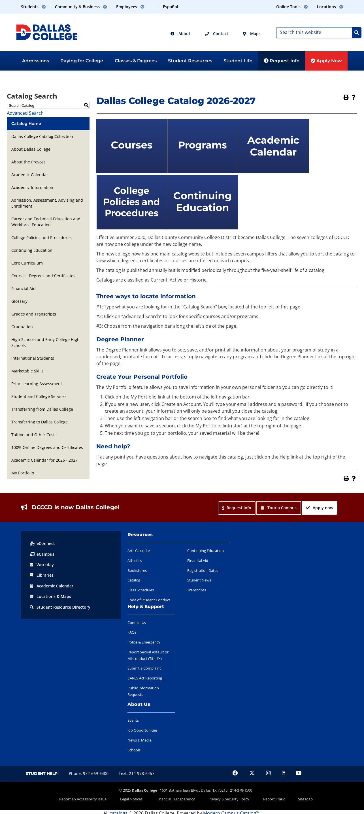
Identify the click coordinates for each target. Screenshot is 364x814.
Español (170, 6)
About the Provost (28, 162)
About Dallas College (30, 149)
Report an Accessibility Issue (95, 797)
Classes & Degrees (136, 60)
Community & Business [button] (81, 6)
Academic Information (32, 187)
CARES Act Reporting (144, 678)
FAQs (131, 632)
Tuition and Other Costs (34, 434)
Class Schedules (140, 590)
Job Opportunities (142, 730)
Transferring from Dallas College (42, 409)
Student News (199, 580)
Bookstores (137, 570)
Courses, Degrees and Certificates (43, 275)
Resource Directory (60, 606)
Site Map (293, 797)
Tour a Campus (279, 507)
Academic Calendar (29, 174)
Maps (251, 33)
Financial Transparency (178, 797)
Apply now (319, 507)
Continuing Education (31, 250)
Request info (236, 507)
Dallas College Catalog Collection (42, 136)
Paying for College (81, 60)
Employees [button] (130, 6)
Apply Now (326, 60)
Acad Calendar (51, 585)
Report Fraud (267, 797)
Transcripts (196, 590)
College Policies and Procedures (41, 237)
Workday (42, 564)
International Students (32, 358)
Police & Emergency (143, 642)
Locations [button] (330, 6)
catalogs (118, 810)
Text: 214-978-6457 (136, 773)
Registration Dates (202, 570)
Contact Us (136, 622)
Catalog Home (26, 123)
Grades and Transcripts (33, 314)
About (180, 33)
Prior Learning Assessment (36, 383)
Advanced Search (25, 113)
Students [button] (33, 6)
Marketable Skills (27, 371)
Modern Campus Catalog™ (231, 810)
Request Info (281, 60)
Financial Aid (23, 288)
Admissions (35, 60)
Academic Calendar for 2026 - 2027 (44, 460)
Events (133, 720)
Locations (50, 595)
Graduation (22, 326)
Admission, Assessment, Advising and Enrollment (47, 203)
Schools (134, 750)
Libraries (42, 575)
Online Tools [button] (292, 6)
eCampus (42, 554)
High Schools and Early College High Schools (45, 342)
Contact (216, 33)
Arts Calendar (138, 550)
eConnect (42, 543)
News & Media (139, 740)
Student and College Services (39, 396)
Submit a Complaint (144, 668)
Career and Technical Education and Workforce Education (45, 221)
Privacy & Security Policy (226, 797)
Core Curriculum (27, 263)
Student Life (237, 60)
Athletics (134, 560)
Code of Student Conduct (148, 599)
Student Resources (190, 60)
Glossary (19, 301)
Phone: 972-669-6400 (88, 773)
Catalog (133, 580)
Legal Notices (139, 797)
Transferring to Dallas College (39, 422)
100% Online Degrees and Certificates (47, 447)
